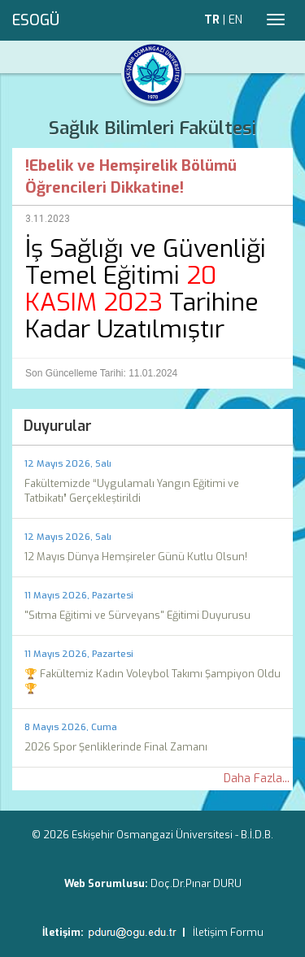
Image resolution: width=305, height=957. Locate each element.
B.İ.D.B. (257, 835)
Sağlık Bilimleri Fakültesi (152, 128)
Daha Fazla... (257, 778)
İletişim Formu (228, 932)
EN (235, 20)
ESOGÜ (35, 20)
